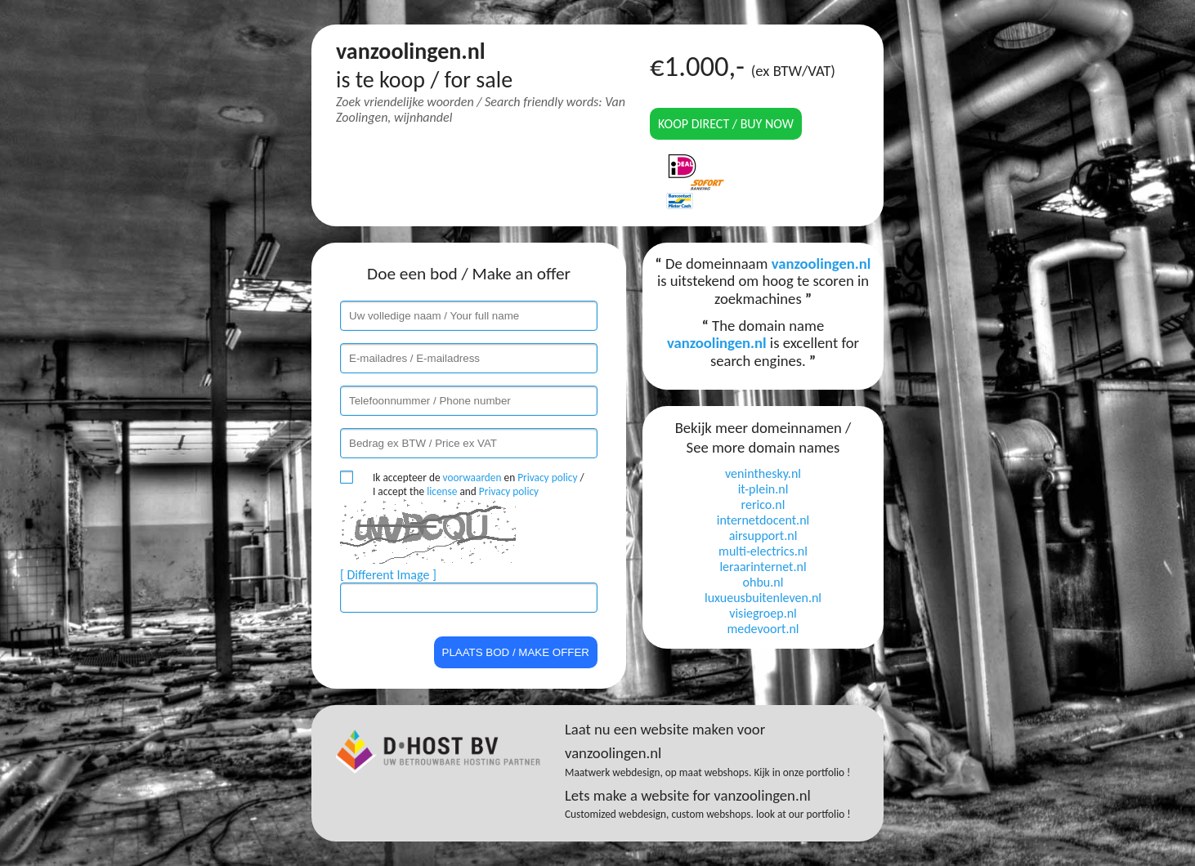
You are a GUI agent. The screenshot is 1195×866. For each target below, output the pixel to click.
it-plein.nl (763, 489)
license (442, 491)
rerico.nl (763, 504)
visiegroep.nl (763, 613)
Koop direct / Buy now (726, 124)
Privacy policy (547, 477)
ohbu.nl (763, 582)
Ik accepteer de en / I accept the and (478, 484)
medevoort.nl (763, 628)
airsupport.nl (763, 535)
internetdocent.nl (763, 520)
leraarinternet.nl (762, 566)
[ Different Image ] (388, 575)
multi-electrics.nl (763, 551)
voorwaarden (472, 477)
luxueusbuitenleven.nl (763, 597)
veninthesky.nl (763, 473)
